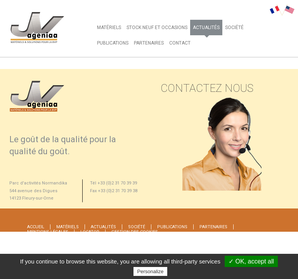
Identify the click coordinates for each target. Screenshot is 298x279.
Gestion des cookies (134, 231)
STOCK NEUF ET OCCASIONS (156, 27)
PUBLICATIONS (112, 43)
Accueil (35, 226)
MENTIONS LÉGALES (47, 231)
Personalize (150, 271)
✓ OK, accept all (251, 261)
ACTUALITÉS (206, 27)
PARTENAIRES (149, 43)
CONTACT (180, 43)
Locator (89, 231)
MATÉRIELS (109, 27)
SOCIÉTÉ (234, 27)
